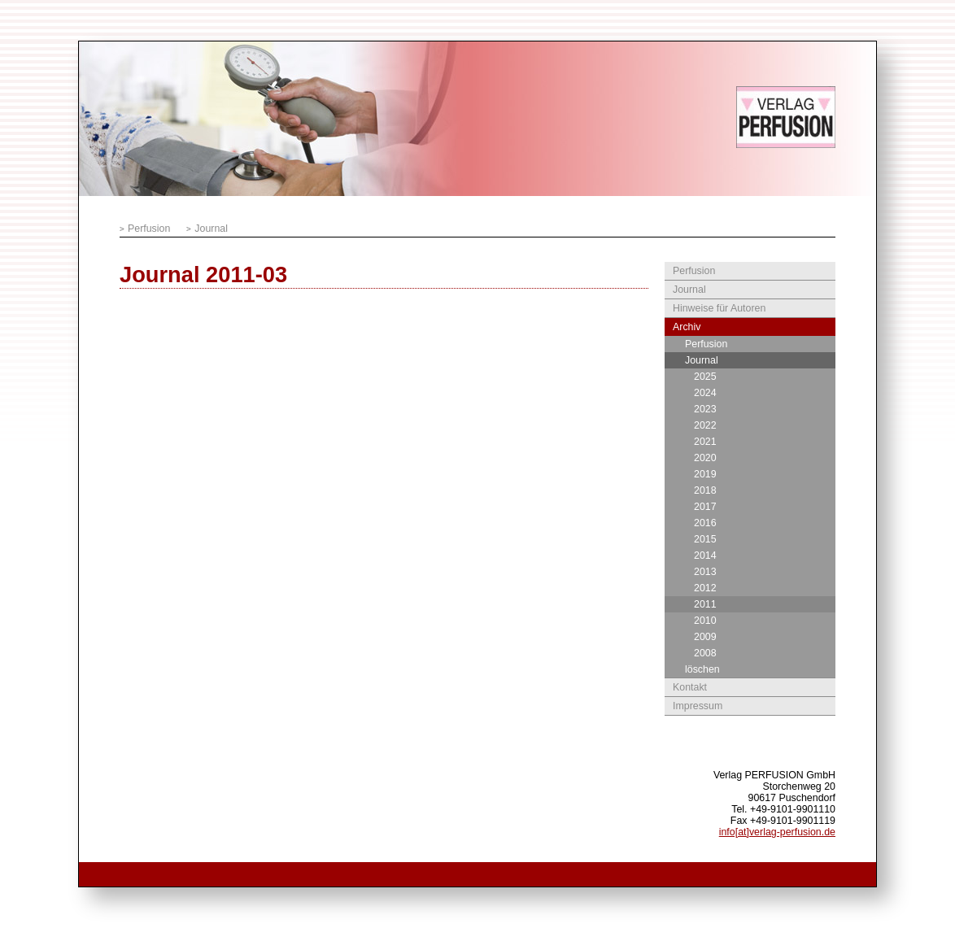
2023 (705, 409)
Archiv (686, 327)
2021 (705, 441)
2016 (705, 523)
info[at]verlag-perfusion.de (777, 832)
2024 (705, 393)
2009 (705, 637)
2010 (705, 620)
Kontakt (690, 687)
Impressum (697, 706)
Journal (211, 228)
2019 (705, 474)
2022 (705, 425)
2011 (705, 604)
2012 (705, 588)
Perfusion (149, 228)
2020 (705, 458)
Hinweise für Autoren (719, 308)
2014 (705, 555)
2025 (705, 376)
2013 (705, 571)
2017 (705, 506)
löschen (702, 669)
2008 (705, 653)
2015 (705, 539)
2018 (705, 490)
